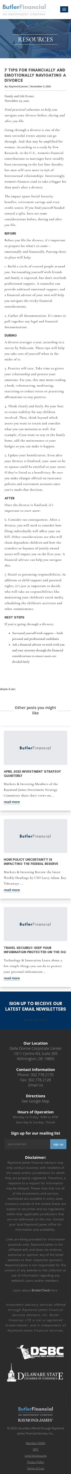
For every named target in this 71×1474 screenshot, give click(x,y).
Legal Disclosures (36, 1456)
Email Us (35, 1085)
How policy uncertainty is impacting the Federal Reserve (31, 861)
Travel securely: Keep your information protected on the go (35, 950)
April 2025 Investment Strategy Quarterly (32, 773)
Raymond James (18, 86)
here (44, 1290)
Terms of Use (35, 1468)
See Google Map (35, 1101)
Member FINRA (35, 1443)
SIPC (35, 1449)
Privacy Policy (35, 1462)
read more (12, 802)
